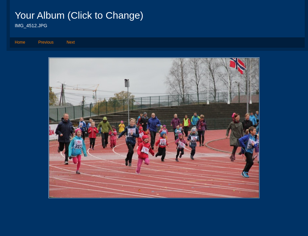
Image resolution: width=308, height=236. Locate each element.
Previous (46, 42)
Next (71, 42)
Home (20, 42)
